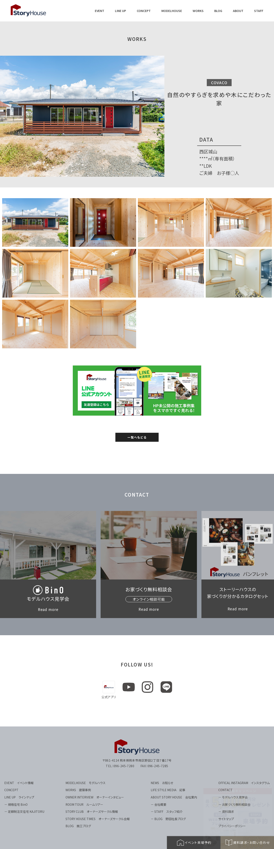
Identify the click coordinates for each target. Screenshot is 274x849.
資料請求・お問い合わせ (247, 842)
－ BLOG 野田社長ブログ (168, 819)
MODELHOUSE (171, 11)
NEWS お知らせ (162, 783)
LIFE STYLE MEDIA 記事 (168, 790)
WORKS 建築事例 (78, 790)
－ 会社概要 (158, 804)
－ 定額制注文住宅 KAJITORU (24, 811)
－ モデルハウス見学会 (233, 797)
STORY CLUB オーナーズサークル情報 (92, 811)
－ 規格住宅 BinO (16, 804)
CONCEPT (144, 11)
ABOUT (238, 11)
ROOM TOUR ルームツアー (84, 804)
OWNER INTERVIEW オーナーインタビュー (95, 797)
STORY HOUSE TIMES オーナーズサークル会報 (98, 819)
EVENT (99, 11)
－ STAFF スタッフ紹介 (167, 811)
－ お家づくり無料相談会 (234, 804)
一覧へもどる (136, 437)
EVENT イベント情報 (19, 783)
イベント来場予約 (193, 842)
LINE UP (120, 11)
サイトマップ (226, 819)
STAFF (258, 11)
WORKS (198, 11)
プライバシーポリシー (232, 826)
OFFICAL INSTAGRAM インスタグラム (244, 783)
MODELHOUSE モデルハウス (86, 783)
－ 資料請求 (226, 811)
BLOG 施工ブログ (78, 826)
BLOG (218, 11)
